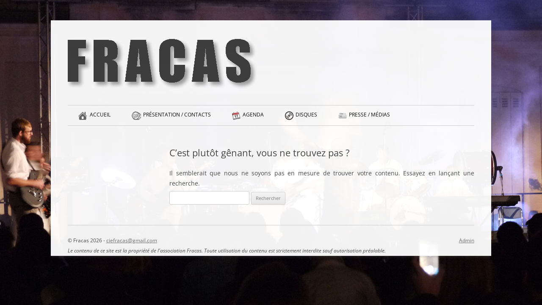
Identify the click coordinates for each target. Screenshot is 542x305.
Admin (466, 240)
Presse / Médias (369, 118)
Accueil (100, 118)
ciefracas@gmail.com (131, 240)
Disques (306, 118)
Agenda (253, 118)
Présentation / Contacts (177, 118)
